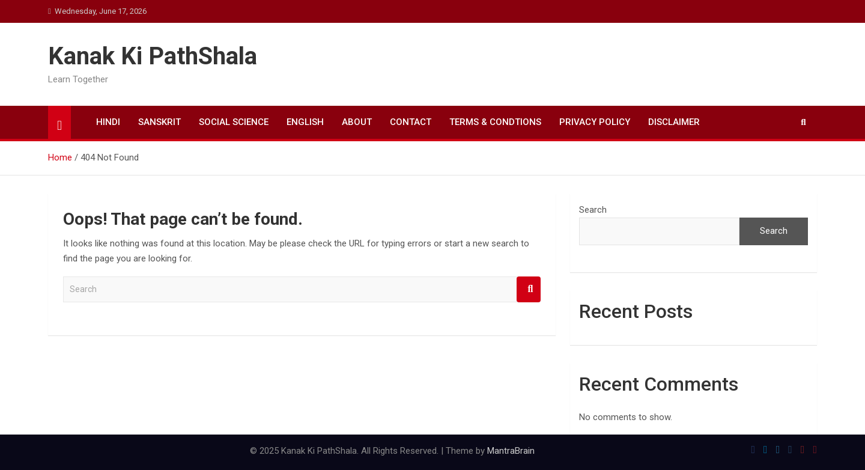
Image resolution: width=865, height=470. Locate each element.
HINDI (108, 122)
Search (529, 289)
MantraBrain (511, 450)
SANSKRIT (159, 122)
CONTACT (410, 122)
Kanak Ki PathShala (152, 56)
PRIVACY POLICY (594, 122)
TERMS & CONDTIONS (495, 122)
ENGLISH (305, 122)
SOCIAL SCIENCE (234, 122)
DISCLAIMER (674, 122)
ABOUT (357, 122)
